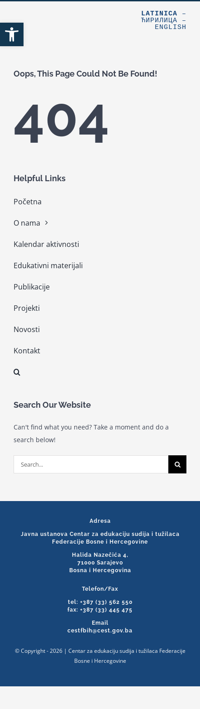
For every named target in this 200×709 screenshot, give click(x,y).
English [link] (170, 27)
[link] (12, 34)
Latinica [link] (159, 14)
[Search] (177, 464)
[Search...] (91, 464)
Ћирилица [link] (159, 20)
